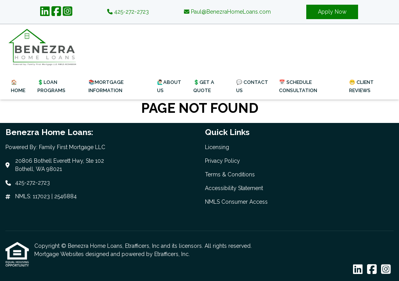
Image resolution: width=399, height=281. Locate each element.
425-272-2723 (128, 12)
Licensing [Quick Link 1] (217, 147)
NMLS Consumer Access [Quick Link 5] (236, 202)
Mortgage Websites (59, 254)
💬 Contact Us (252, 86)
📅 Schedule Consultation (298, 86)
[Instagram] (67, 12)
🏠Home (18, 86)
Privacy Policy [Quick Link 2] (222, 161)
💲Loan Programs (51, 86)
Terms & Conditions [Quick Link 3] (230, 174)
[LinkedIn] (45, 12)
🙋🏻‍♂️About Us (169, 86)
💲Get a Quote (203, 86)
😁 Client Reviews (361, 86)
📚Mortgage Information (106, 86)
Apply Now (332, 12)
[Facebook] (56, 12)
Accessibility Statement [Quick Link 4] (234, 188)
